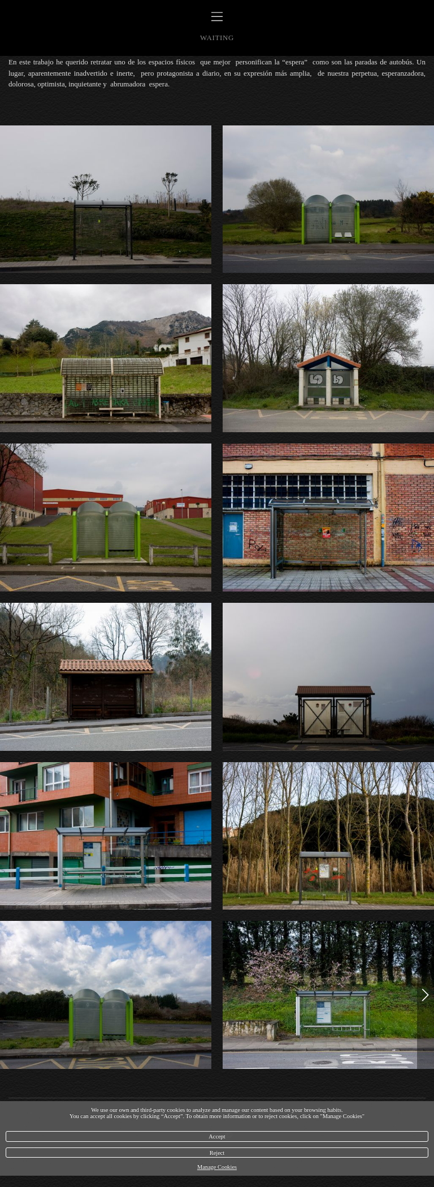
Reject (217, 1153)
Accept (217, 1136)
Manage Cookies (217, 1167)
